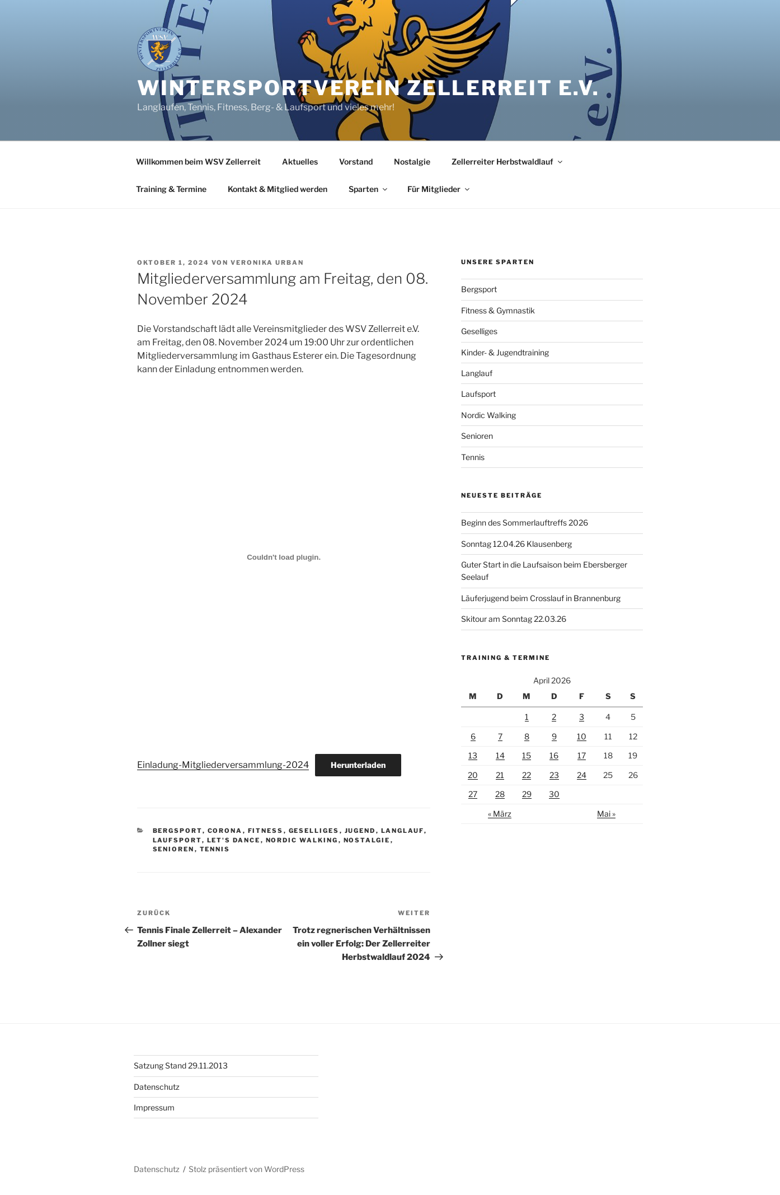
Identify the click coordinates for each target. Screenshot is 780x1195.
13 (472, 755)
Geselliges (314, 831)
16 (553, 755)
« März (499, 813)
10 (581, 736)
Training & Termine (171, 189)
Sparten (369, 189)
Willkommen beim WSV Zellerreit (198, 161)
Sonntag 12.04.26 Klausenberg (516, 544)
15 (526, 755)
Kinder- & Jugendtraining (505, 352)
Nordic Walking (302, 840)
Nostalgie (412, 161)
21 (500, 775)
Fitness (266, 831)
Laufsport (177, 840)
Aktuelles (300, 161)
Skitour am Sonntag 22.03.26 (513, 619)
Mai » (606, 813)
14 (500, 755)
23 (554, 775)
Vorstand (356, 161)
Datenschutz (157, 1086)
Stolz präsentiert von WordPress (246, 1169)
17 (581, 755)
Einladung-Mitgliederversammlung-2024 (223, 765)
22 (526, 775)
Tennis (215, 849)
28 (500, 794)
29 (527, 794)
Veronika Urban (267, 262)
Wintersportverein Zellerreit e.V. (368, 88)
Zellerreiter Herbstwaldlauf (508, 161)
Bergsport (178, 831)
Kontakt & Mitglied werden (277, 189)
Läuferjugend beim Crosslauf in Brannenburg (541, 598)
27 (472, 794)
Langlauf (402, 831)
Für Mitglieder (439, 189)
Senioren (174, 849)
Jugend (360, 831)
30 (554, 794)
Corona (225, 831)
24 (581, 775)
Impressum (154, 1107)
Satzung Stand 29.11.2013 (181, 1065)
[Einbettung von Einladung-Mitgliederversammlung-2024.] (283, 557)
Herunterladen (358, 765)
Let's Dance (234, 840)
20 (473, 775)
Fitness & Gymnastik (498, 310)
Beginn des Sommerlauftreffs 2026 (524, 522)
